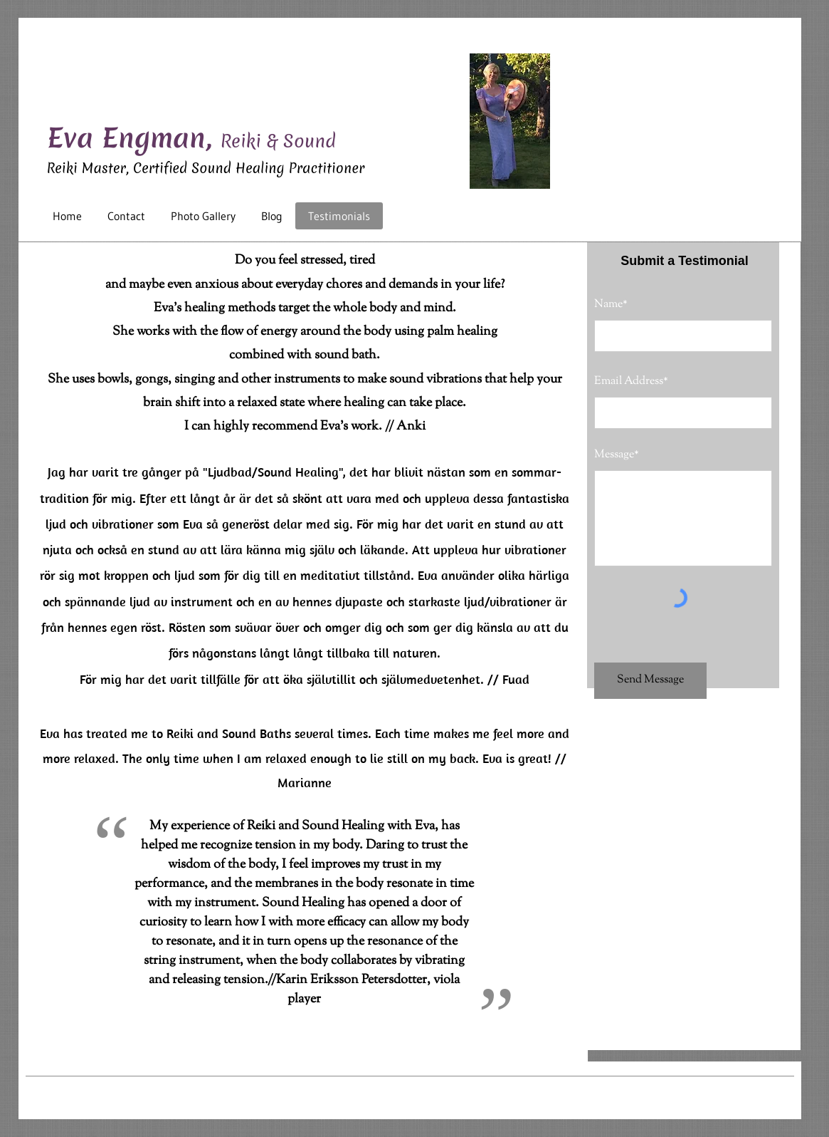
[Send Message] (650, 681)
